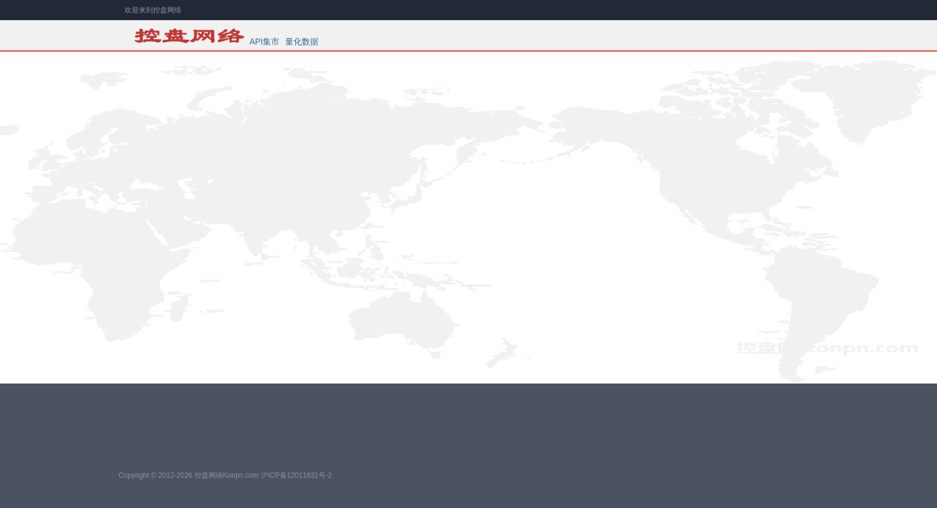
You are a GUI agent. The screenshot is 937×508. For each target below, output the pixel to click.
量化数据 (301, 41)
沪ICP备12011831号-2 (296, 475)
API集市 (265, 41)
